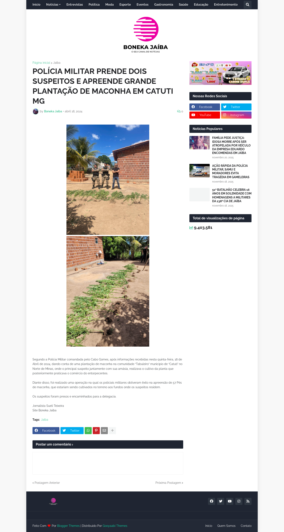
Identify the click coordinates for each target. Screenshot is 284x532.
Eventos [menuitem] (142, 4)
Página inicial (41, 62)
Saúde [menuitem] (183, 4)
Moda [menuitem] (109, 4)
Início (208, 525)
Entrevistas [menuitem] (74, 4)
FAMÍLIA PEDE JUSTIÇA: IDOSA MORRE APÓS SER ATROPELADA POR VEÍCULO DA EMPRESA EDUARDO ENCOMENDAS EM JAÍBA (231, 145)
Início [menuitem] (36, 4)
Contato (246, 525)
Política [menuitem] (94, 4)
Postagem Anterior (47, 482)
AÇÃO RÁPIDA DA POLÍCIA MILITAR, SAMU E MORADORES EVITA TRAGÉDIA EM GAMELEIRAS (230, 171)
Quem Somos (226, 525)
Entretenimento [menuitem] (226, 4)
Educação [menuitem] (201, 4)
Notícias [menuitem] (52, 4)
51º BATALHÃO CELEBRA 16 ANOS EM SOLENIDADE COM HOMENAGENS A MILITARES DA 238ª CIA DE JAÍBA (232, 195)
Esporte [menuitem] (125, 4)
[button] (248, 5)
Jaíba (56, 62)
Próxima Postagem (168, 482)
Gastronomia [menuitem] (163, 4)
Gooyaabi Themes (115, 525)
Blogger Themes (68, 525)
